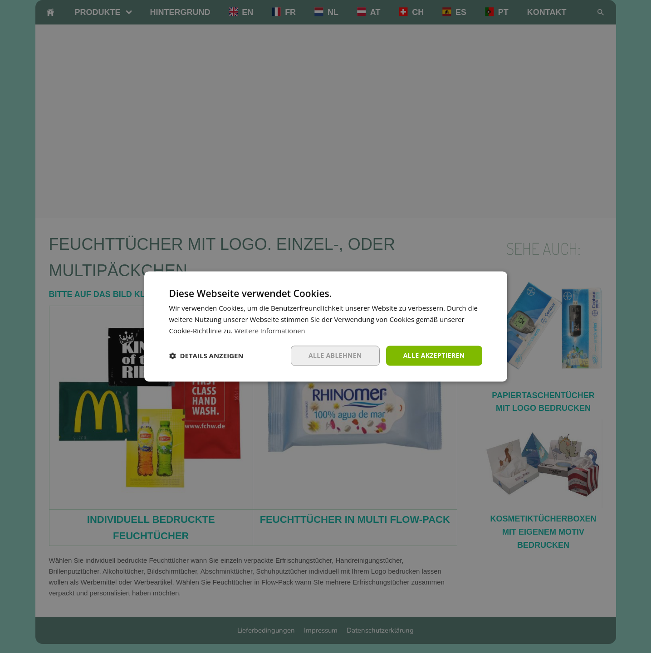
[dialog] (325, 326)
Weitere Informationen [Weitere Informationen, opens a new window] (271, 330)
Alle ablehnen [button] (335, 355)
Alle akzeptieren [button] (434, 355)
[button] (206, 355)
